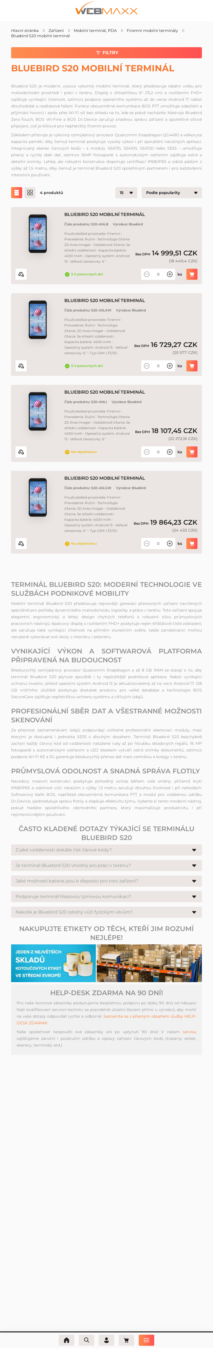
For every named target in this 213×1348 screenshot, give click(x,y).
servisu (189, 1031)
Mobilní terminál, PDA (95, 30)
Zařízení (56, 30)
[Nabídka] (146, 1340)
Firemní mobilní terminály (152, 30)
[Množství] (158, 274)
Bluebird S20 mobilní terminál (40, 35)
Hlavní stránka (25, 30)
